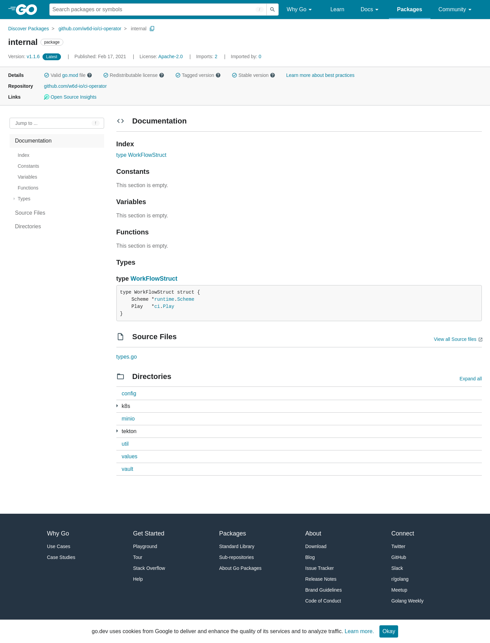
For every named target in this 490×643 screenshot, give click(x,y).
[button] (46, 75)
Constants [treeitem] (28, 166)
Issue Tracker (319, 568)
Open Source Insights (70, 97)
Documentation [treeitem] (33, 141)
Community (456, 10)
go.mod (70, 75)
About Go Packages (240, 568)
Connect (402, 533)
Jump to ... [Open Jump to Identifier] (26, 123)
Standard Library (237, 546)
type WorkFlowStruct (141, 155)
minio (128, 419)
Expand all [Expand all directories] (471, 378)
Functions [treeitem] (28, 188)
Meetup (399, 590)
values (129, 456)
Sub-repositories (236, 557)
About (313, 533)
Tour (137, 557)
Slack (397, 568)
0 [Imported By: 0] (246, 56)
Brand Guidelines (323, 590)
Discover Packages (28, 28)
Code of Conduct (323, 601)
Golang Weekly (407, 601)
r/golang (400, 579)
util (125, 444)
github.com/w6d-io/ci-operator (90, 28)
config (129, 393)
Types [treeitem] (24, 198)
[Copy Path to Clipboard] (152, 29)
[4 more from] (117, 431)
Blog (310, 557)
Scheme (185, 299)
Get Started (148, 533)
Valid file (68, 75)
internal (138, 28)
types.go (126, 357)
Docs (371, 10)
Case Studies (61, 557)
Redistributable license (133, 75)
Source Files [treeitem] (30, 213)
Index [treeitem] (23, 155)
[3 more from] (117, 405)
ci (157, 306)
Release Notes (321, 579)
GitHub (398, 557)
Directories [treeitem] (28, 226)
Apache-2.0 (170, 56)
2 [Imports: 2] (207, 56)
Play (169, 306)
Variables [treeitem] (27, 177)
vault (127, 469)
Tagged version (198, 75)
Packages (409, 9)
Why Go (300, 10)
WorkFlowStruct (154, 278)
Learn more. (359, 631)
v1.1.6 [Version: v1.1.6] (24, 56)
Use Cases (58, 546)
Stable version (253, 75)
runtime (164, 299)
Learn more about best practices (320, 75)
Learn (337, 9)
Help (138, 579)
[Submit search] (272, 9)
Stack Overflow (149, 568)
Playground (145, 546)
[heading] (28, 9)
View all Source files (455, 339)
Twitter (398, 546)
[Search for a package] (158, 9)
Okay (388, 631)
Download (315, 546)
